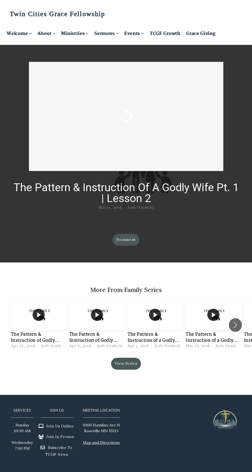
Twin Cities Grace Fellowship (57, 14)
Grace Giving (200, 33)
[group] (38, 324)
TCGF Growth (165, 33)
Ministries (74, 33)
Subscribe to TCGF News (56, 451)
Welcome (19, 33)
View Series (126, 363)
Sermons (106, 33)
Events (134, 33)
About (46, 33)
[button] (235, 325)
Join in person (56, 436)
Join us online (56, 426)
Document (126, 239)
